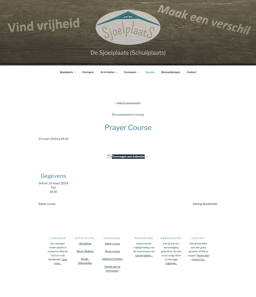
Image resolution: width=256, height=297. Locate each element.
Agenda (150, 72)
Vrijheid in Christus (112, 258)
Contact (191, 72)
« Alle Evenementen (128, 103)
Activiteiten (109, 72)
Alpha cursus (46, 204)
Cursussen (132, 72)
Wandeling (85, 243)
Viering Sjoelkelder (205, 204)
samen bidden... (144, 255)
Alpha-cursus (112, 243)
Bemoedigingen (170, 72)
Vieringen (88, 72)
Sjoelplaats (68, 72)
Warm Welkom (85, 251)
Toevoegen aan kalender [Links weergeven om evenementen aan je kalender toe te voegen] (128, 156)
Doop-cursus (112, 251)
